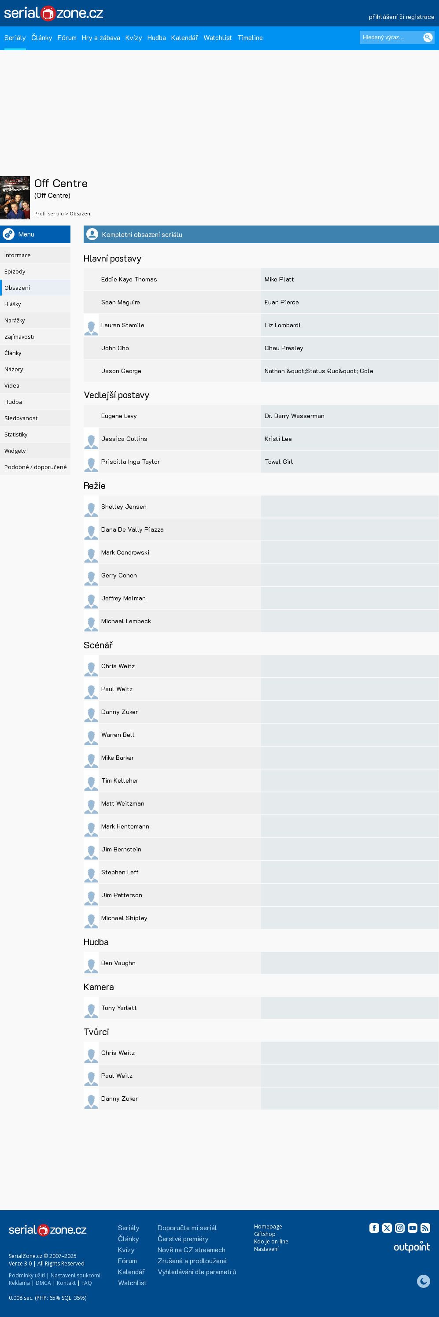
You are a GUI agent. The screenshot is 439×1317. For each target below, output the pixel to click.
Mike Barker (117, 757)
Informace (17, 255)
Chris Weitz (118, 666)
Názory (13, 369)
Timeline (250, 37)
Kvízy (133, 37)
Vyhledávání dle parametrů (197, 1271)
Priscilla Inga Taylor (130, 461)
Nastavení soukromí (75, 1275)
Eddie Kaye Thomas (129, 279)
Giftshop (265, 1234)
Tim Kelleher (119, 780)
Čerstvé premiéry (183, 1238)
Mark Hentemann (125, 826)
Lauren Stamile (122, 325)
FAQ (86, 1283)
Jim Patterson (121, 895)
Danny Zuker (119, 711)
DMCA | (45, 1283)
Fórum (67, 37)
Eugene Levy (119, 415)
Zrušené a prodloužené (192, 1260)
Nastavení (266, 1249)
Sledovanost (20, 418)
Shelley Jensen (124, 506)
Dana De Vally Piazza (132, 529)
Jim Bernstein (121, 849)
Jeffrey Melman (123, 598)
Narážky (14, 320)
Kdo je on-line (271, 1241)
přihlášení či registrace (402, 16)
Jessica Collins (124, 438)
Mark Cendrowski (125, 552)
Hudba (157, 37)
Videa (11, 385)
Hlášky (12, 304)
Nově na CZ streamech (191, 1249)
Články (41, 37)
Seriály (15, 37)
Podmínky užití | (29, 1275)
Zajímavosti (19, 336)
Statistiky (15, 434)
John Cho (115, 348)
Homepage (268, 1226)
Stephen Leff (120, 872)
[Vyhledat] (428, 37)
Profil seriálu (49, 213)
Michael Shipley (124, 918)
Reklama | (21, 1283)
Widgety (15, 451)
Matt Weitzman (122, 803)
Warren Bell (118, 734)
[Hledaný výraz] (397, 37)
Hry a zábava (101, 37)
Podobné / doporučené (35, 467)
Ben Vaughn (118, 962)
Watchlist (217, 37)
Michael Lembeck (126, 621)
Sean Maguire (120, 302)
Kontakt (66, 1283)
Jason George (121, 370)
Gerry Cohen (119, 575)
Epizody (14, 271)
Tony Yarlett (119, 1007)
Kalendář (184, 37)
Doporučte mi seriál (187, 1227)
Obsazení (17, 288)
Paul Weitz (117, 688)
